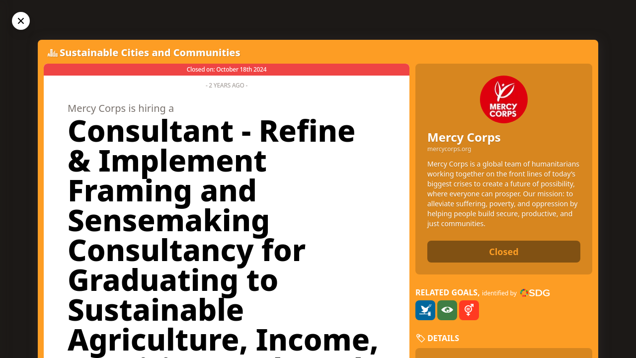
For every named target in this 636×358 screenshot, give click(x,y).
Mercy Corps (464, 137)
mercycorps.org (449, 149)
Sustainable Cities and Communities (150, 52)
